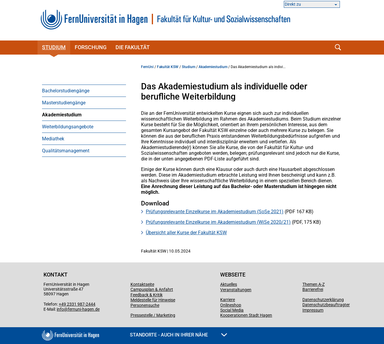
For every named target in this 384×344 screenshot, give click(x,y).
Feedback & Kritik (146, 294)
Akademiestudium (62, 115)
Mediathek (53, 139)
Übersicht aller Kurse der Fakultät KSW (186, 232)
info (60, 309)
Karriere (227, 299)
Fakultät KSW (167, 67)
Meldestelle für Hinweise (152, 300)
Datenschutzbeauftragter (326, 304)
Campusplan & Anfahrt (151, 289)
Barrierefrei (312, 289)
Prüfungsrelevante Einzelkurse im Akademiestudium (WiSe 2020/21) (218, 222)
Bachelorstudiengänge (65, 91)
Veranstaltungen (235, 289)
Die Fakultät (133, 47)
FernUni (147, 67)
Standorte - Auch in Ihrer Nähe (178, 335)
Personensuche (144, 305)
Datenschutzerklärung (323, 299)
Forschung (90, 47)
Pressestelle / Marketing (152, 315)
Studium (54, 47)
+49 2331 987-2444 (77, 304)
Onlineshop (230, 305)
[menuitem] (84, 91)
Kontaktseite (142, 284)
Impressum (312, 310)
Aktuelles (228, 284)
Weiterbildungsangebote (67, 127)
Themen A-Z (313, 284)
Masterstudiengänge (64, 103)
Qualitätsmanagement (65, 151)
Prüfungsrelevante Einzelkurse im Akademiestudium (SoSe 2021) (215, 211)
